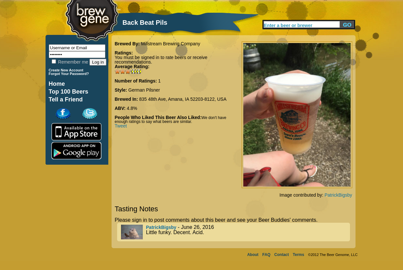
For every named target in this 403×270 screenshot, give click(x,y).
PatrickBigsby (338, 195)
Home (57, 84)
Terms (298, 254)
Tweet (121, 125)
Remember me (70, 62)
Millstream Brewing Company (170, 43)
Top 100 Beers (68, 91)
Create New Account (66, 70)
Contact (281, 254)
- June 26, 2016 (235, 232)
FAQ (266, 254)
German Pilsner (144, 90)
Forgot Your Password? (69, 74)
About (253, 254)
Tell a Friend (66, 99)
